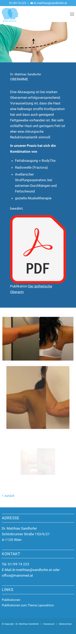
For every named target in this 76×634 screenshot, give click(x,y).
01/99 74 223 (17, 3)
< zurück (8, 496)
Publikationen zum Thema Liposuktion (28, 605)
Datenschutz (65, 624)
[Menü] (72, 14)
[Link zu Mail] (71, 629)
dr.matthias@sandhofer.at (32, 570)
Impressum (49, 624)
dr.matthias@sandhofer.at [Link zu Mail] (50, 3)
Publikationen (11, 600)
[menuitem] (72, 14)
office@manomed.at (17, 575)
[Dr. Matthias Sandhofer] (31, 14)
